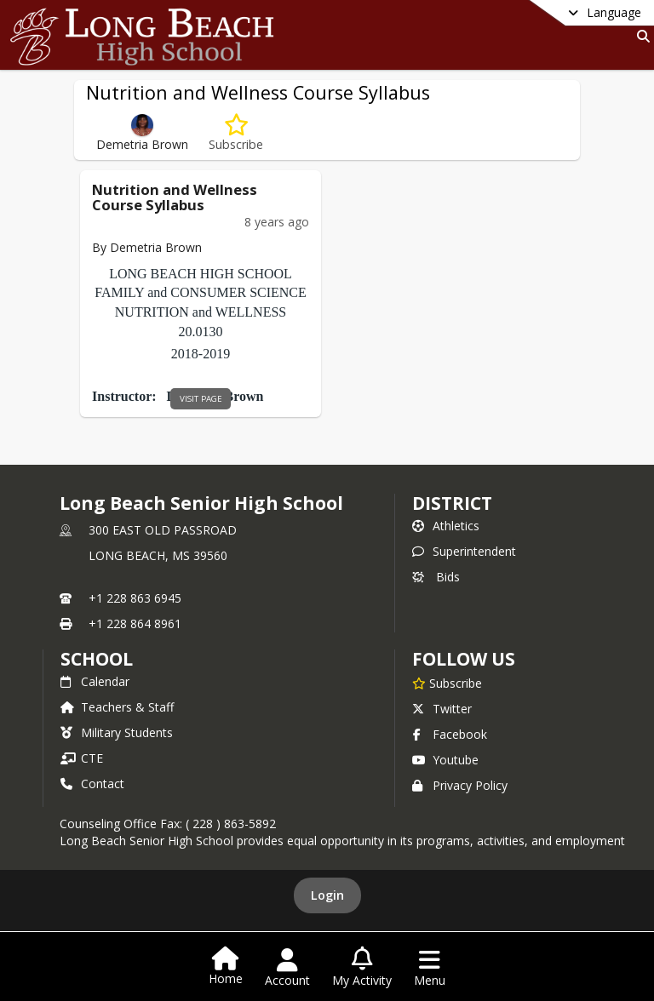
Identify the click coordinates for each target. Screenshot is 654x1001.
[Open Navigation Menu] (429, 968)
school (96, 659)
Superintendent (464, 551)
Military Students (116, 732)
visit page (201, 398)
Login (327, 895)
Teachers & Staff (117, 707)
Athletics (445, 526)
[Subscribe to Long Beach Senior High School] (447, 682)
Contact (92, 783)
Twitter (442, 709)
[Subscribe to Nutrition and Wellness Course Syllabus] (235, 133)
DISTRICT (452, 503)
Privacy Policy (460, 785)
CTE (81, 758)
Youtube (445, 760)
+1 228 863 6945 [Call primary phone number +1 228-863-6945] (135, 598)
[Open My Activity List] (362, 968)
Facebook (449, 734)
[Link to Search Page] (640, 36)
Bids (436, 577)
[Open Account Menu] (287, 968)
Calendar (94, 681)
